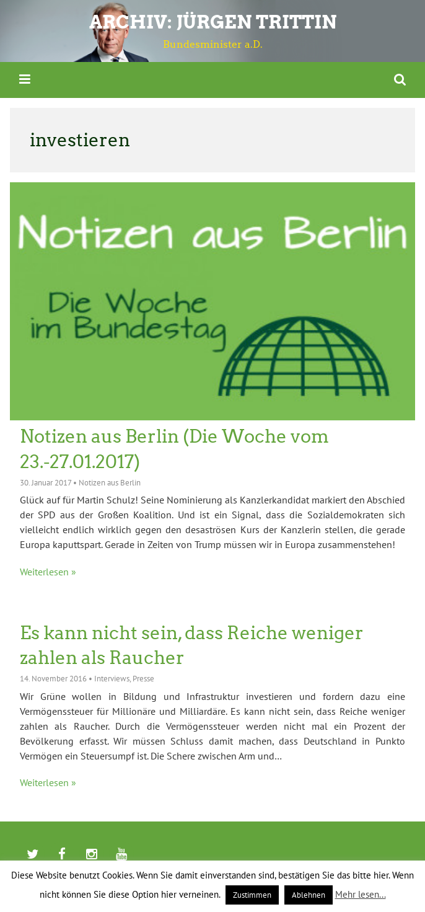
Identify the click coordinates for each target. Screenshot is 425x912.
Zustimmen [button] (252, 895)
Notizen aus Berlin (110, 482)
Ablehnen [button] (308, 895)
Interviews (111, 678)
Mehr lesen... (360, 894)
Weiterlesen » (48, 571)
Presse (143, 678)
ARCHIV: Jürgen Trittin (212, 22)
